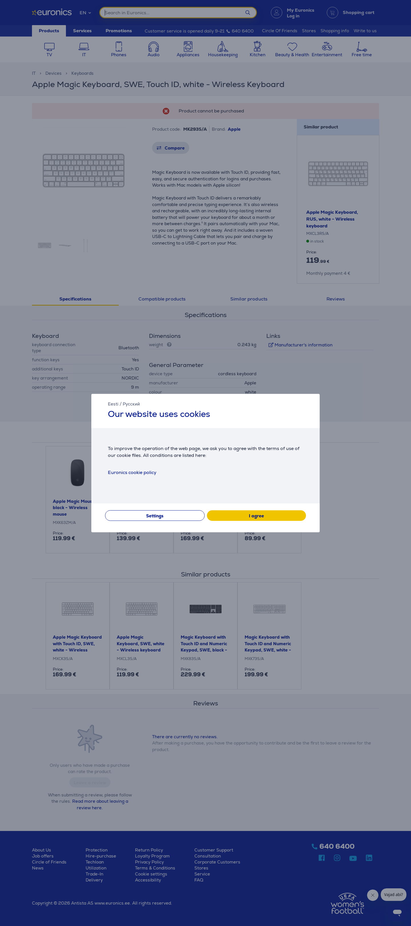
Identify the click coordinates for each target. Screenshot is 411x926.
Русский (131, 404)
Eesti (113, 404)
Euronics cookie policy (132, 472)
